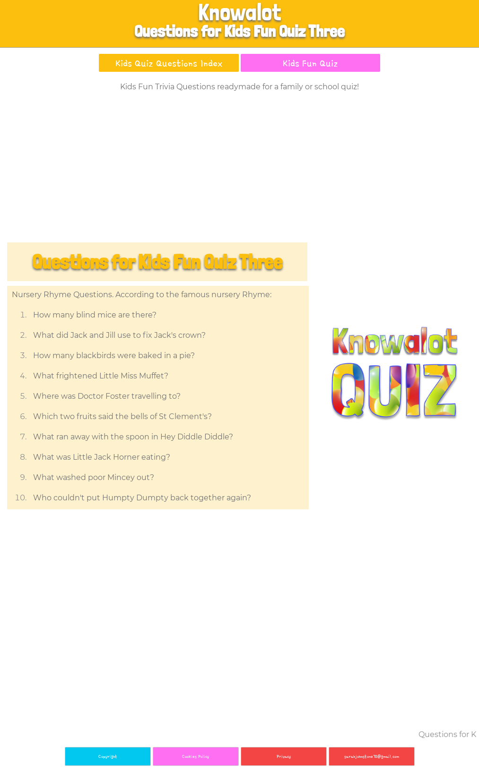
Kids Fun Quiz (310, 63)
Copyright (107, 756)
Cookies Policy (195, 756)
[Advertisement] (239, 169)
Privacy (284, 756)
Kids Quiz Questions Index (168, 63)
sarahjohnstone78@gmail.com (371, 756)
